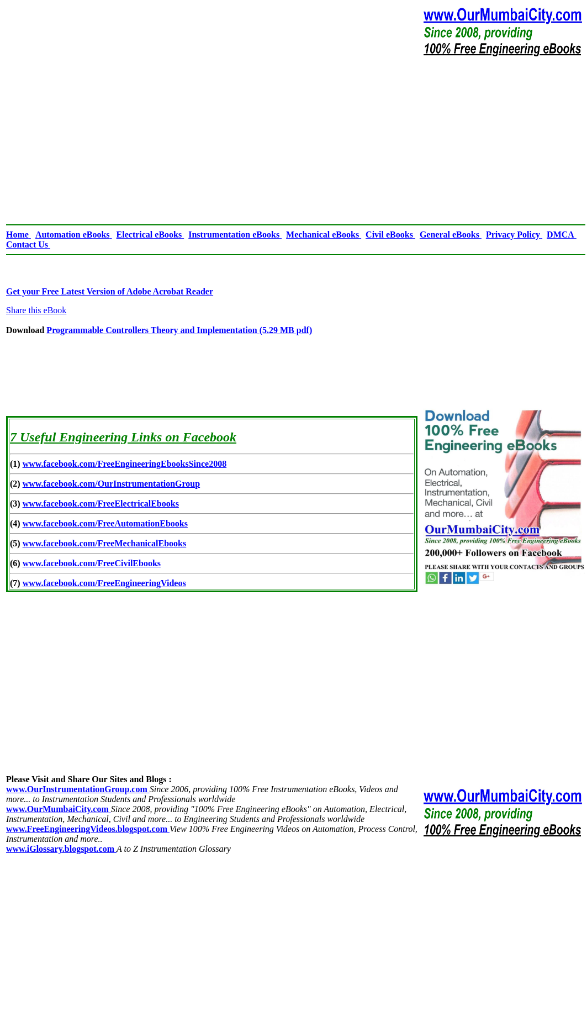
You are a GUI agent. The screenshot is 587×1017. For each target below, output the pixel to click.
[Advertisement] (295, 140)
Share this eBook (36, 310)
